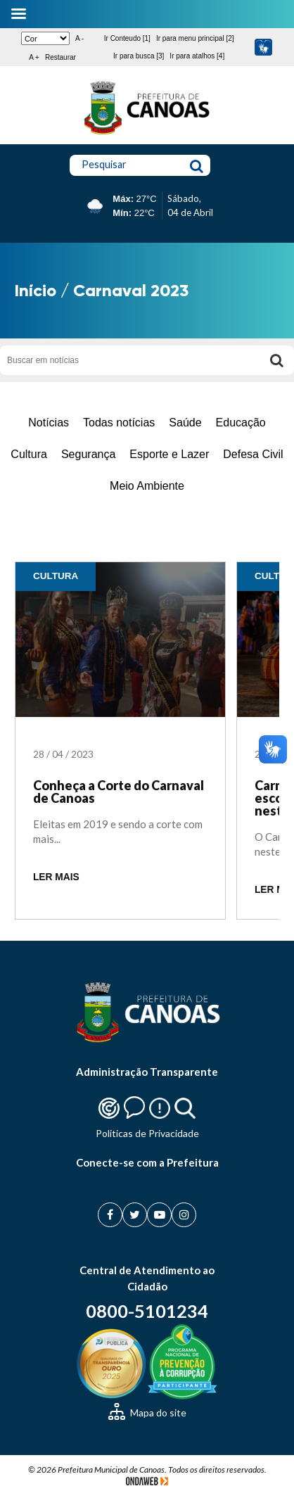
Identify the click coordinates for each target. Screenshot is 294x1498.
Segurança (88, 454)
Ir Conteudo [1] (127, 38)
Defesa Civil (253, 454)
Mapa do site (147, 1412)
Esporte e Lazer (169, 454)
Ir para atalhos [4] (197, 56)
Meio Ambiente (147, 486)
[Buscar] (276, 360)
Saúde (185, 423)
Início (35, 290)
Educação (241, 423)
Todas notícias (119, 423)
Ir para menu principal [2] (195, 38)
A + (34, 57)
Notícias (48, 423)
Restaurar (60, 57)
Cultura (29, 454)
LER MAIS (56, 877)
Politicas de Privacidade (147, 1133)
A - (79, 38)
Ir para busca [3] (138, 56)
